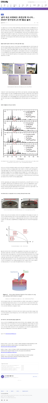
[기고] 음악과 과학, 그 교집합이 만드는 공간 (6, 366)
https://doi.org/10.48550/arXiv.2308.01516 (9, 352)
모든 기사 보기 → (35, 376)
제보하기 (12, 391)
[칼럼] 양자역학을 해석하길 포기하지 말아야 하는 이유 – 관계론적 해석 (10, 367)
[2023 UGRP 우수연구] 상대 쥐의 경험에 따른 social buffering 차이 (9, 365)
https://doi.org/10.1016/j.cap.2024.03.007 (8, 346)
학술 (2, 14)
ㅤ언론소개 (2, 391)
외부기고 (17, 391)
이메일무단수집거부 (25, 391)
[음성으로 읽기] (34, 22)
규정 (7, 391)
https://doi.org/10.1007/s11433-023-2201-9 (9, 358)
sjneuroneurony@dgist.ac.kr (11, 333)
